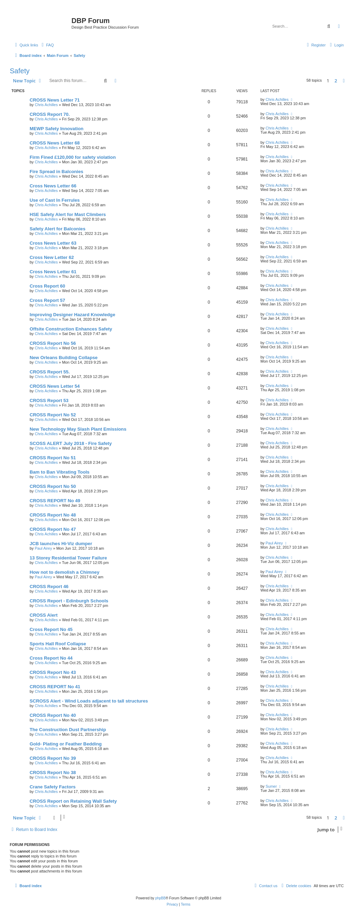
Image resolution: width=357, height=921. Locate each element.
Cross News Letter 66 (53, 185)
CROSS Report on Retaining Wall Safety (73, 801)
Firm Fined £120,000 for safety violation (73, 157)
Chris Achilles (46, 105)
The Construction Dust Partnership (68, 729)
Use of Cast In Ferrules (55, 200)
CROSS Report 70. (50, 114)
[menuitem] (47, 45)
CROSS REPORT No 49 (55, 500)
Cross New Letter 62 (52, 257)
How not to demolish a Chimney (64, 572)
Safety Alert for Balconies (57, 228)
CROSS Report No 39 (53, 758)
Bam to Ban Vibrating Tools (60, 472)
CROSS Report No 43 (53, 672)
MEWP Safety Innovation (56, 128)
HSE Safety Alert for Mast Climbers (68, 214)
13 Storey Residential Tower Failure (68, 557)
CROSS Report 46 (49, 586)
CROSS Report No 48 (53, 515)
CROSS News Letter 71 (55, 100)
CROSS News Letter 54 (55, 386)
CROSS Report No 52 (53, 414)
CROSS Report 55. (50, 371)
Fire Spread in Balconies (56, 171)
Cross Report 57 (47, 300)
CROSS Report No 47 (53, 529)
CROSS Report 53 (49, 400)
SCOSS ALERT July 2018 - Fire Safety (71, 443)
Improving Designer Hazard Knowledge (72, 314)
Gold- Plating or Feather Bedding (66, 744)
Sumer (271, 786)
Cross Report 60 (47, 286)
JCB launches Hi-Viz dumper (61, 543)
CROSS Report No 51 (53, 457)
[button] (343, 80)
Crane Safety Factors (53, 786)
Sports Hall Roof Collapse (58, 643)
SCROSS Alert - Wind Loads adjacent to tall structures (89, 701)
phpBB (160, 898)
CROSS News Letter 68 (55, 143)
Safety (20, 71)
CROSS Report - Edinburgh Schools (69, 600)
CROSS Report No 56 (53, 343)
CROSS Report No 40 (53, 715)
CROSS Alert (44, 615)
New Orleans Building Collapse (64, 357)
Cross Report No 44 (51, 658)
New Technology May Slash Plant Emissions (78, 429)
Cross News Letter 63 (53, 243)
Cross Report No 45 (51, 629)
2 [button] (336, 80)
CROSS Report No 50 (53, 486)
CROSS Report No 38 (53, 772)
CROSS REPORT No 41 (55, 686)
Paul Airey (43, 548)
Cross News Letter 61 (53, 271)
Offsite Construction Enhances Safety (71, 329)
